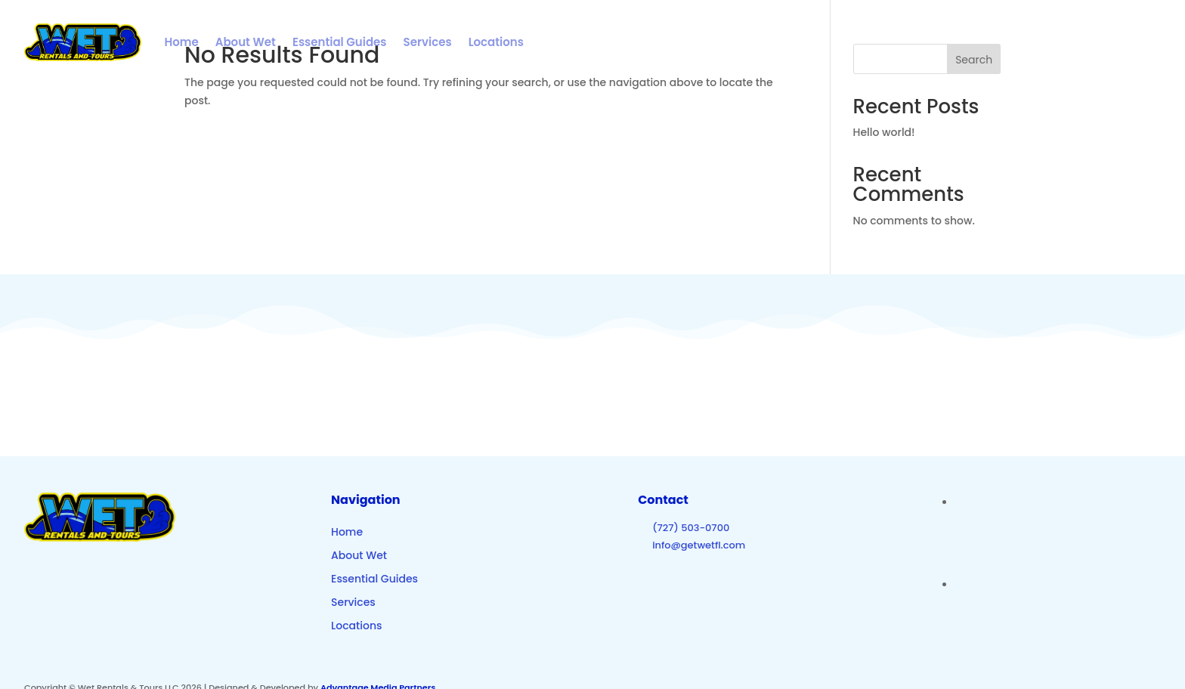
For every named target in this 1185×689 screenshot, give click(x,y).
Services (428, 42)
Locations (496, 42)
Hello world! (884, 132)
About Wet (245, 42)
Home (181, 42)
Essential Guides (339, 42)
